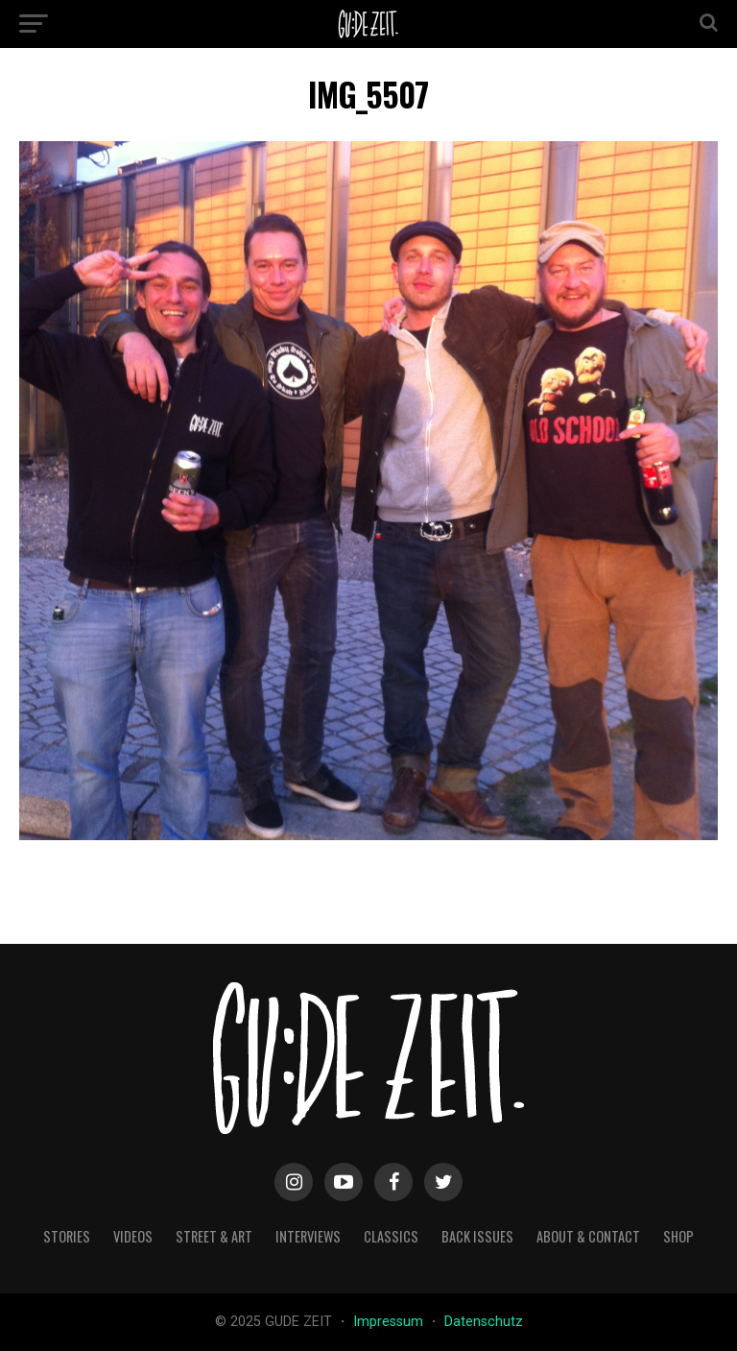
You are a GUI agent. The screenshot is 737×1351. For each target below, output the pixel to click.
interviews (308, 1236)
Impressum (390, 1322)
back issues (477, 1236)
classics (391, 1236)
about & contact (588, 1236)
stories (66, 1236)
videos (133, 1236)
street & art (214, 1236)
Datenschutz (483, 1322)
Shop (678, 1236)
